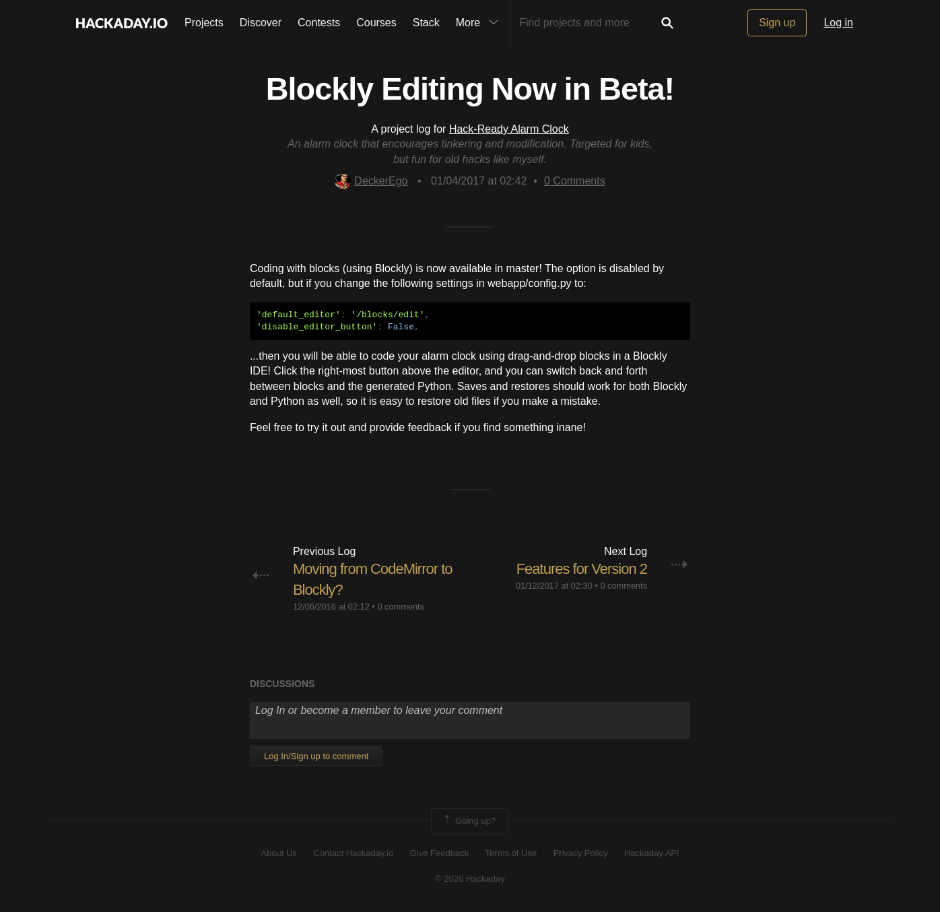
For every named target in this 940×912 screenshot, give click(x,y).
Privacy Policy (580, 853)
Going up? (469, 821)
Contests (319, 22)
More (480, 23)
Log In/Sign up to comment (316, 756)
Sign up (777, 22)
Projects (204, 22)
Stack (426, 22)
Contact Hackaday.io (353, 853)
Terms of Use (511, 853)
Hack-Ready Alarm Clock (509, 129)
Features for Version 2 (581, 568)
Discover (260, 22)
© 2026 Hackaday (470, 879)
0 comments (400, 606)
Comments (574, 181)
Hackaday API (651, 853)
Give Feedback (439, 853)
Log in (838, 22)
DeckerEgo (371, 181)
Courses (376, 22)
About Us (278, 853)
